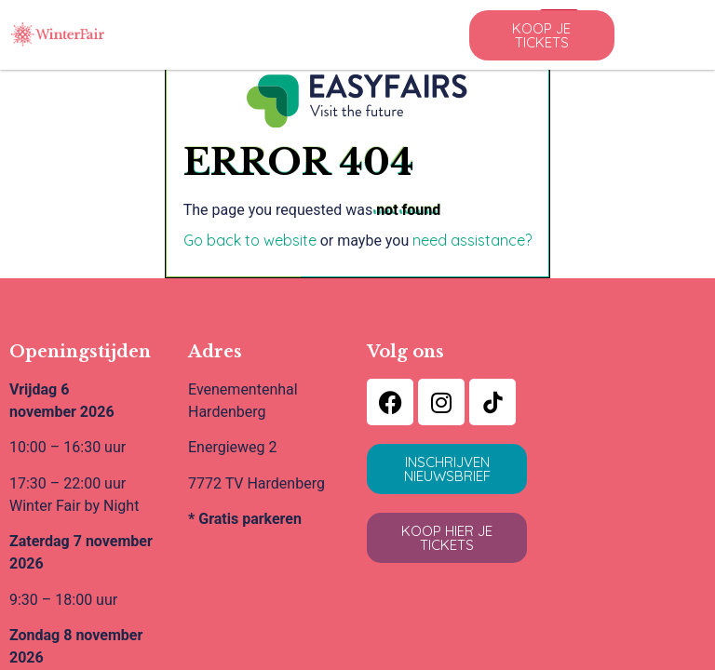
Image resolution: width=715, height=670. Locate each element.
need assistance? (472, 240)
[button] (542, 35)
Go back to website (250, 240)
